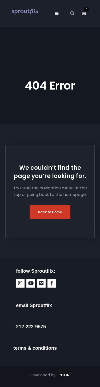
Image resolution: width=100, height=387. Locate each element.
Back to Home (50, 212)
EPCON (63, 375)
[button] (57, 13)
